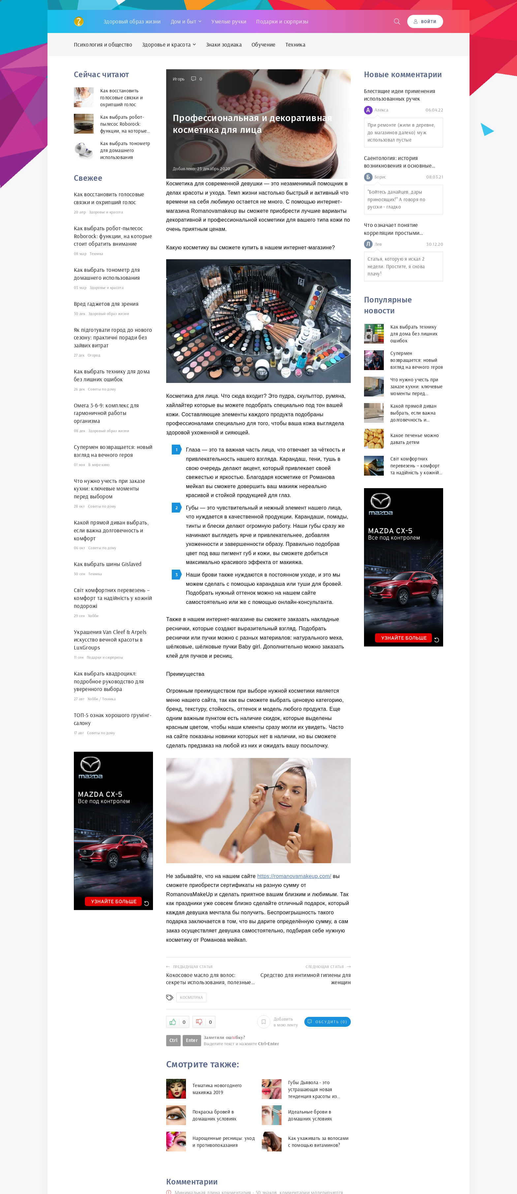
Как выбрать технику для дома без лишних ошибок (112, 375)
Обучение (264, 44)
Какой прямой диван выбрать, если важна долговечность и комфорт (111, 530)
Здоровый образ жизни (132, 21)
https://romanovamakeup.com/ (294, 876)
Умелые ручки (228, 21)
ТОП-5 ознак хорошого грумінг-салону (112, 718)
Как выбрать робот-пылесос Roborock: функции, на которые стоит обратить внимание (113, 236)
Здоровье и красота (166, 44)
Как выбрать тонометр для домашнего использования (107, 273)
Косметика (191, 997)
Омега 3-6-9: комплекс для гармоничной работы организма (106, 413)
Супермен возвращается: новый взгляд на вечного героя (113, 450)
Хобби (93, 615)
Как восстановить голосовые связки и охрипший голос (109, 198)
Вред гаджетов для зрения (106, 303)
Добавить (277, 1022)
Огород (94, 355)
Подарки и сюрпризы (282, 21)
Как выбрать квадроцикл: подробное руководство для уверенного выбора (109, 681)
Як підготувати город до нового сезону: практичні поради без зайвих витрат (113, 337)
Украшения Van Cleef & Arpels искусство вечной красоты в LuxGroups (110, 639)
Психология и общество (103, 44)
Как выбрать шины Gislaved (108, 563)
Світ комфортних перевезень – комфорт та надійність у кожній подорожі (113, 597)
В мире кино (99, 464)
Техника (295, 44)
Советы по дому (102, 389)
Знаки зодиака (224, 44)
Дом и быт (183, 21)
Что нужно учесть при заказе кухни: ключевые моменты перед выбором (109, 488)
